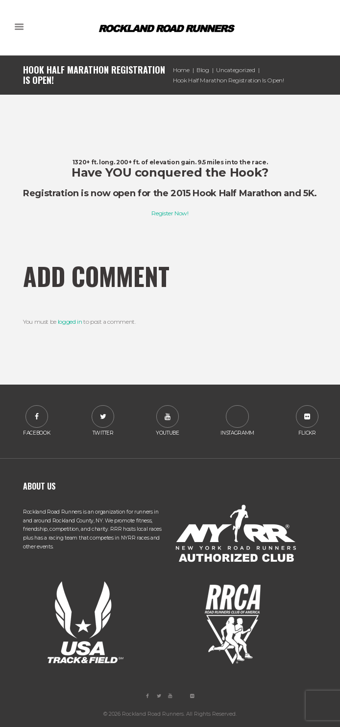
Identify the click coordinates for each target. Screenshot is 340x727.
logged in (70, 321)
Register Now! (169, 213)
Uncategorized (235, 70)
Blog (202, 70)
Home (181, 70)
